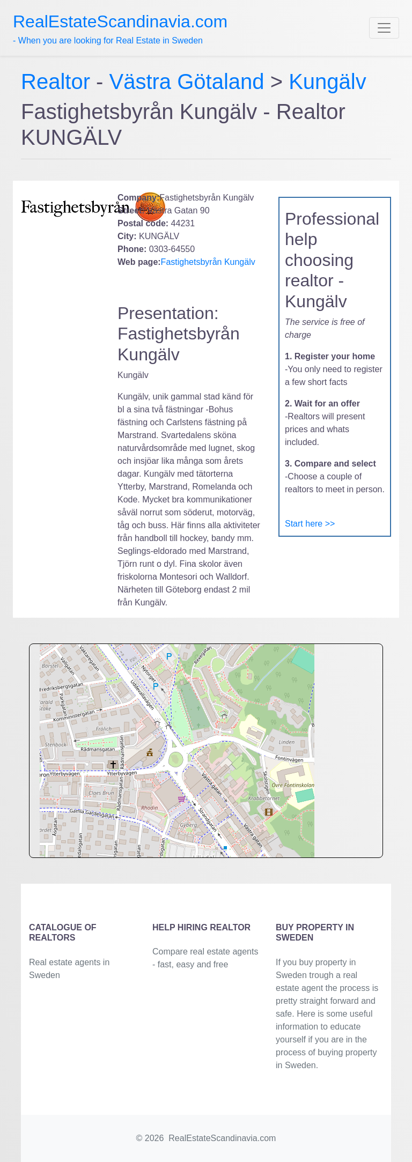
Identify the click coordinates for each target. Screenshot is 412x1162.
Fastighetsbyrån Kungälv (208, 262)
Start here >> (310, 523)
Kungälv (327, 81)
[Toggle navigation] (384, 28)
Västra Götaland (186, 81)
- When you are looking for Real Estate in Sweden (120, 28)
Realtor (58, 81)
